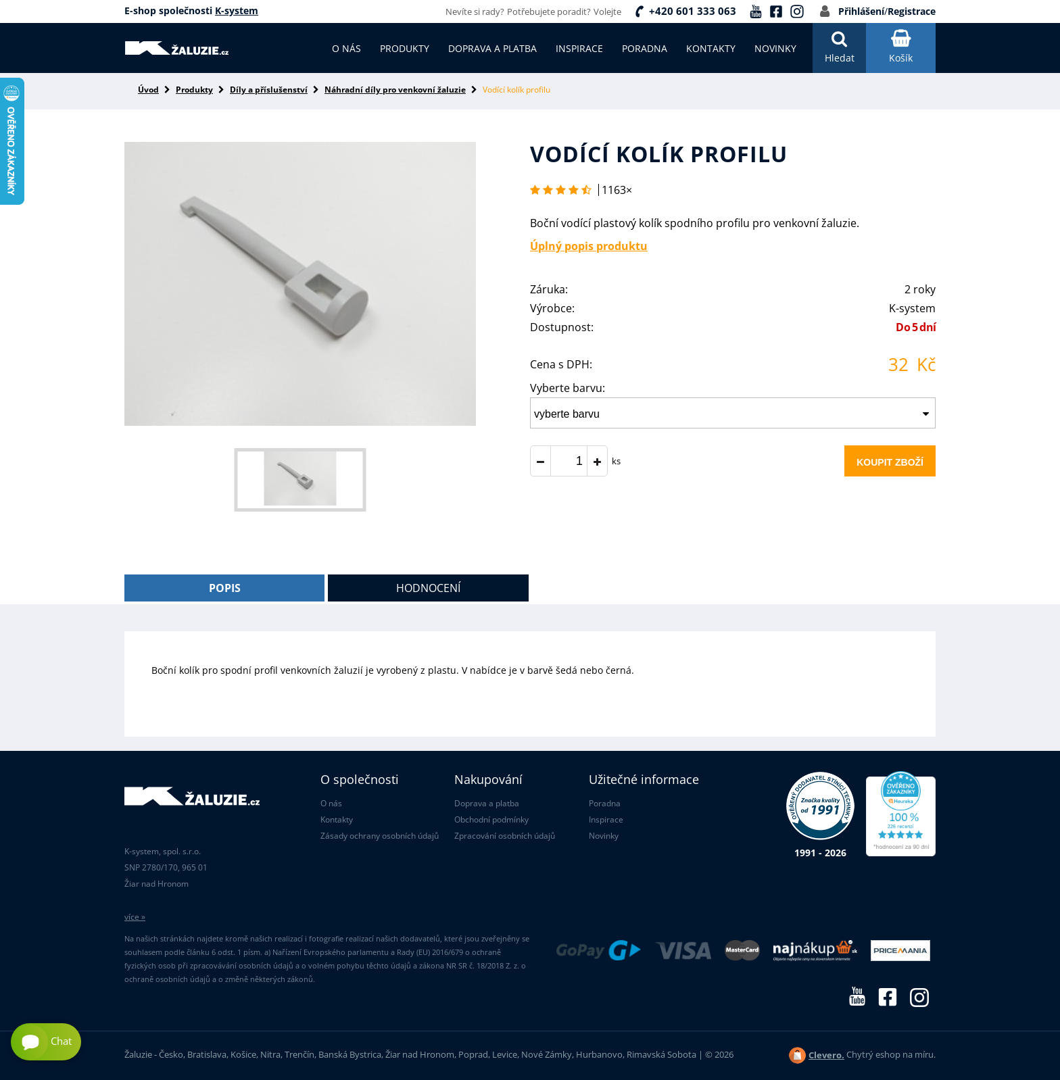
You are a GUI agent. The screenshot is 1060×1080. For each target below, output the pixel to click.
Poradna (605, 803)
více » (134, 917)
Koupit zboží (890, 462)
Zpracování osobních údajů (504, 835)
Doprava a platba (486, 803)
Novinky (604, 835)
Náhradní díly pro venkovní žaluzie (395, 89)
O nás (331, 803)
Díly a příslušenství (269, 89)
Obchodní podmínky (491, 819)
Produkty (194, 89)
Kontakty (336, 819)
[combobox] (733, 412)
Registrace (912, 11)
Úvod (148, 89)
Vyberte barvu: (567, 388)
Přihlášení (861, 11)
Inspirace (606, 819)
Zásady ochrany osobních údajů (379, 835)
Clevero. (826, 1055)
